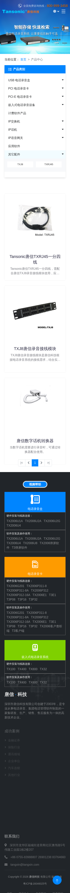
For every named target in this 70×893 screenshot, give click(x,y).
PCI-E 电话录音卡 (20, 96)
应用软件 (14, 146)
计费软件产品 (17, 113)
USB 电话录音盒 (19, 80)
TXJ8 (20, 164)
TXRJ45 (48, 164)
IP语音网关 (15, 138)
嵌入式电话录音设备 (21, 105)
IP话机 (12, 129)
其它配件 (14, 154)
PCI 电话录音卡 (18, 88)
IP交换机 (14, 121)
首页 (23, 59)
